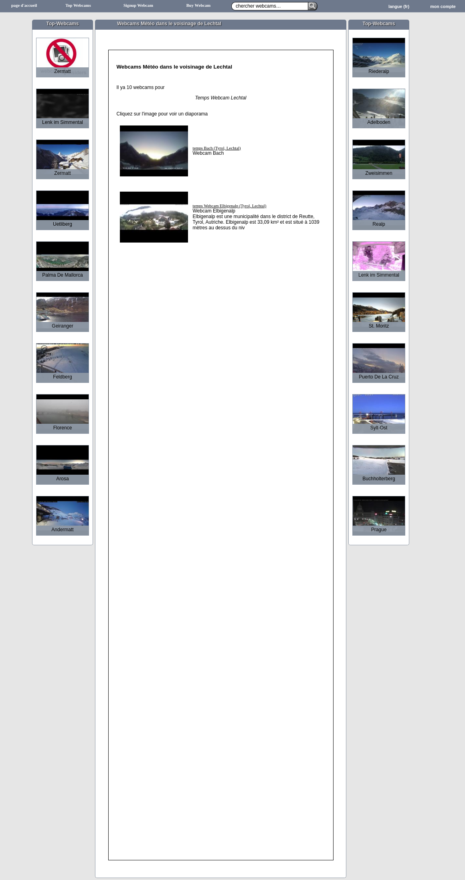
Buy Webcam (198, 5)
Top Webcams (78, 5)
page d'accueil (24, 5)
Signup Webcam (138, 5)
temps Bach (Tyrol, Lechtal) (217, 148)
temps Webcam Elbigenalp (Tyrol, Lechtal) (230, 206)
